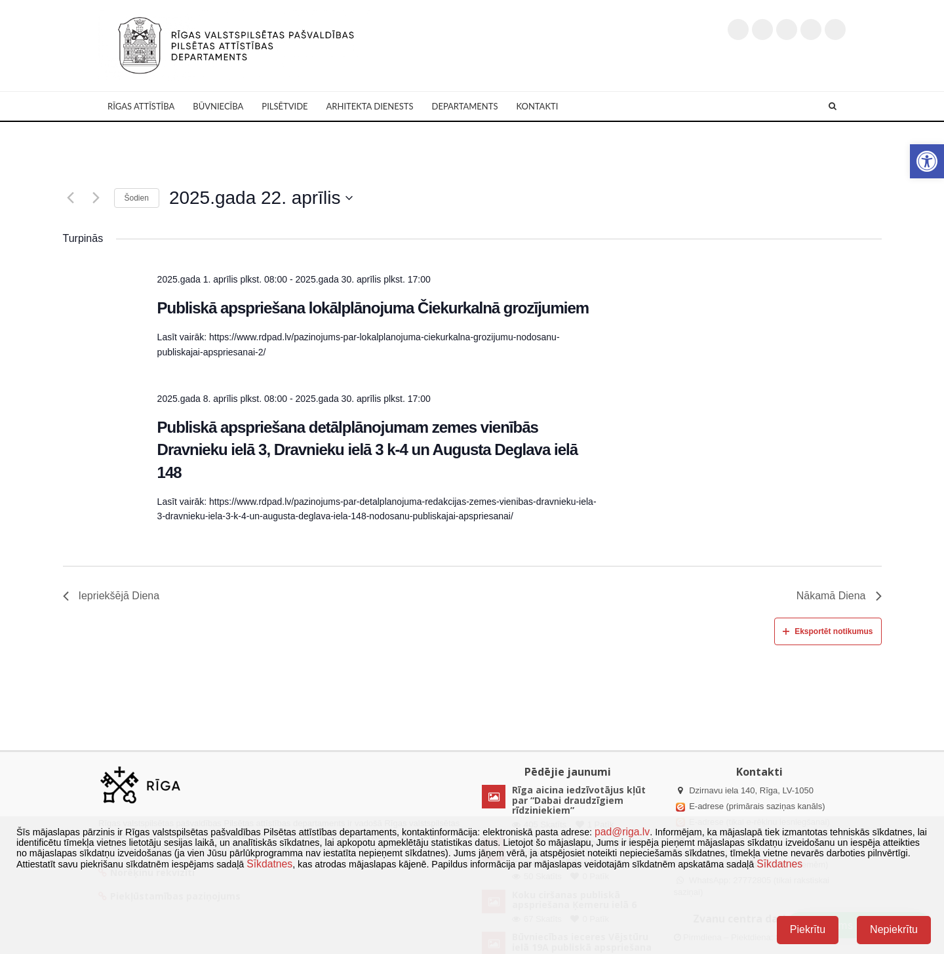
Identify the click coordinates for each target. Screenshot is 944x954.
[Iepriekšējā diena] (71, 198)
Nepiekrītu (894, 929)
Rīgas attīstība (141, 106)
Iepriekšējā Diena (111, 595)
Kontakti (537, 106)
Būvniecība (218, 106)
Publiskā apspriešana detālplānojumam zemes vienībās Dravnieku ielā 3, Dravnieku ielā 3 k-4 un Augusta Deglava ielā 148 (367, 449)
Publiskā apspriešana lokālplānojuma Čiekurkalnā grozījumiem (373, 308)
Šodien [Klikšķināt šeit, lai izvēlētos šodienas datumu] (137, 198)
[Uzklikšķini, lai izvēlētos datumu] (261, 198)
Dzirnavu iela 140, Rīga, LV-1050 (751, 790)
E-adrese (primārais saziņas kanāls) (757, 806)
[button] (927, 161)
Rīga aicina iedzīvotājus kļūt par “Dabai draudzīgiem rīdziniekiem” (579, 800)
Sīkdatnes (269, 863)
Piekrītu (807, 929)
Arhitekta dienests (370, 106)
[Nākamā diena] (96, 198)
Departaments (465, 106)
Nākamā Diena (839, 595)
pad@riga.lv (622, 831)
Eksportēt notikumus (828, 631)
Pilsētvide (284, 106)
